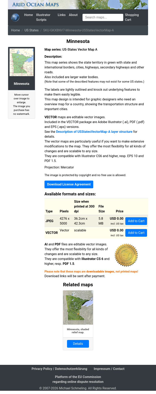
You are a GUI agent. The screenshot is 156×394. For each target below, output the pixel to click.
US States (32, 30)
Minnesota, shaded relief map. (78, 331)
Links (62, 15)
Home (28, 15)
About (73, 15)
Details (78, 344)
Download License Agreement (69, 184)
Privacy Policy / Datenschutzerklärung (59, 369)
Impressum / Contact (109, 369)
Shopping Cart (132, 17)
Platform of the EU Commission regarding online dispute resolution (77, 379)
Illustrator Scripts (43, 17)
